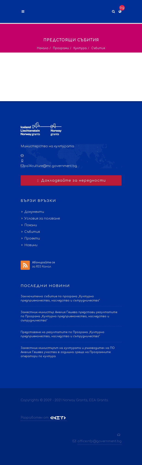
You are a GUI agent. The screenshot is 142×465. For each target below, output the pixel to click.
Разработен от (44, 418)
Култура (80, 48)
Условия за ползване (42, 218)
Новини (30, 245)
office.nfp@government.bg (100, 441)
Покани (30, 225)
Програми (61, 48)
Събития (32, 232)
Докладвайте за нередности (71, 180)
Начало (42, 48)
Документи (34, 212)
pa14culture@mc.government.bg (50, 166)
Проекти (32, 238)
